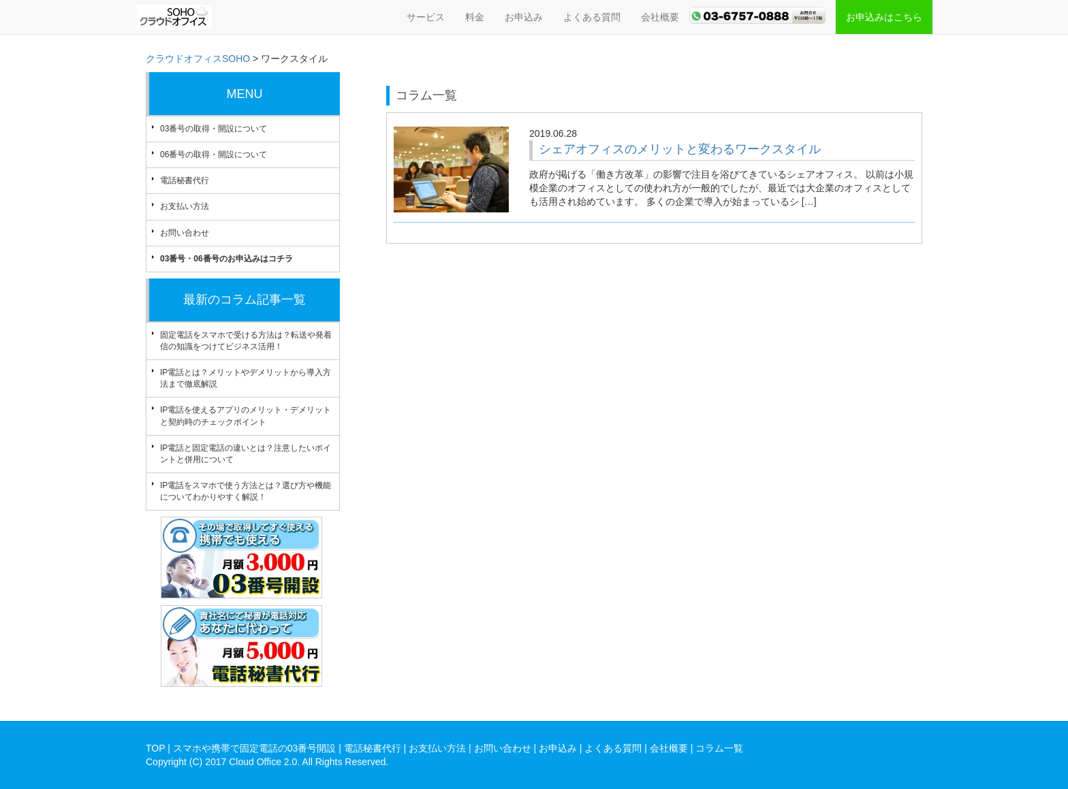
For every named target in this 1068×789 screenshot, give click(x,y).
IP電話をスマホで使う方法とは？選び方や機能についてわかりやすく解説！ (245, 491)
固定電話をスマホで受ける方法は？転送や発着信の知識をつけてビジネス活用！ (246, 340)
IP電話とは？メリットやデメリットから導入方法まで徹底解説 (245, 378)
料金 (474, 17)
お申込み (524, 17)
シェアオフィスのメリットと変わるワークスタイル (680, 149)
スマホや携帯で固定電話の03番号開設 (254, 748)
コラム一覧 (719, 748)
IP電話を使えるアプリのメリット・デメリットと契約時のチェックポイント (245, 415)
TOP (155, 748)
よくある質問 (592, 17)
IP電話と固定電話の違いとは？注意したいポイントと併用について (245, 453)
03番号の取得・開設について (213, 128)
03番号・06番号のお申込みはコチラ (226, 258)
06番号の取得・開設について (213, 154)
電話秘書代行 (184, 180)
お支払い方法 (184, 206)
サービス (426, 17)
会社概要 (660, 17)
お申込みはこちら (884, 17)
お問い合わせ (184, 233)
